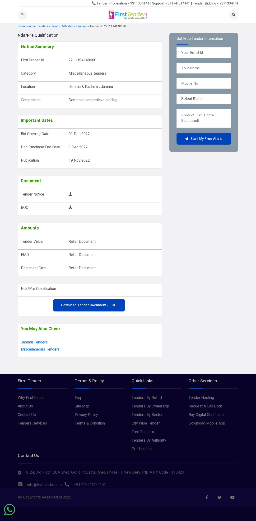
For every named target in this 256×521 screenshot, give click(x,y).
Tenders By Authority (149, 440)
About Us (25, 406)
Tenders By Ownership (150, 406)
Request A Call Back (205, 406)
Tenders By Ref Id (147, 398)
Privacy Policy (86, 415)
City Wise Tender (146, 423)
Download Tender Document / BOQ (89, 305)
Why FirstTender (31, 398)
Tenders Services (32, 423)
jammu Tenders (34, 342)
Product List (142, 449)
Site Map (82, 406)
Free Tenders (143, 432)
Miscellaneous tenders (40, 349)
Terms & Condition (90, 423)
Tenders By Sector (147, 415)
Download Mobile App (207, 423)
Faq (78, 398)
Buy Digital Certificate (206, 415)
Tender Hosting (201, 398)
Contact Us (27, 415)
